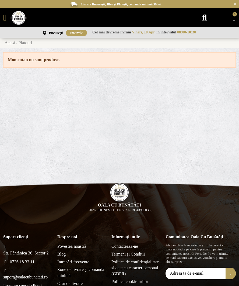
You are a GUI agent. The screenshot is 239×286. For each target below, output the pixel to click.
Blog (61, 254)
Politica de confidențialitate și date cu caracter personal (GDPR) (135, 268)
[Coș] (234, 17)
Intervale (76, 33)
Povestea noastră (71, 246)
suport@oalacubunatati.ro (25, 277)
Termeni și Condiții (128, 254)
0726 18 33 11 (22, 262)
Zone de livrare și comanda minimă (80, 272)
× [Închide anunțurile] (235, 4)
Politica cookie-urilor (129, 281)
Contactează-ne (124, 246)
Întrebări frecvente (73, 262)
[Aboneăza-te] (231, 273)
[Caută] (204, 17)
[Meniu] (5, 17)
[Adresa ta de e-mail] (196, 273)
